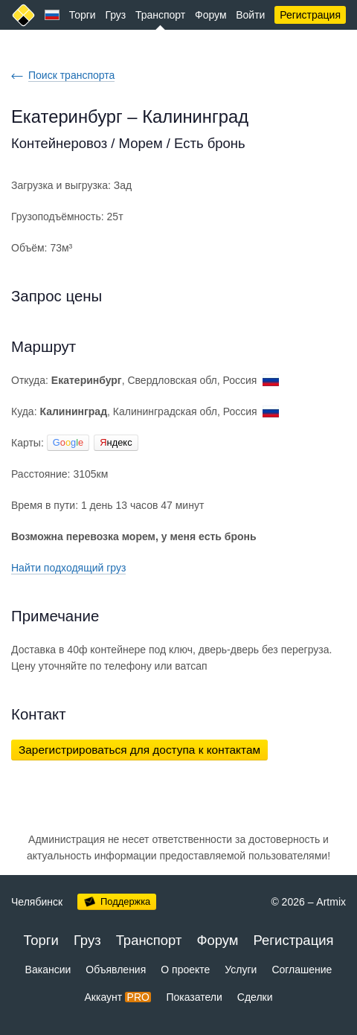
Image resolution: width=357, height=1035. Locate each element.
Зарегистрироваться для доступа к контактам (139, 749)
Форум (211, 15)
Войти (250, 15)
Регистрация (310, 15)
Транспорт (160, 15)
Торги (82, 15)
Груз (115, 15)
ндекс (116, 442)
